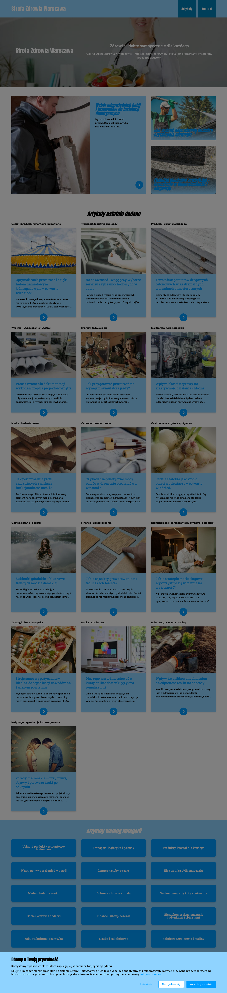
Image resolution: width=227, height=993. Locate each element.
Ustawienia (146, 984)
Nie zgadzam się (171, 984)
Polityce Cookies (150, 974)
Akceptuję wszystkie (201, 984)
